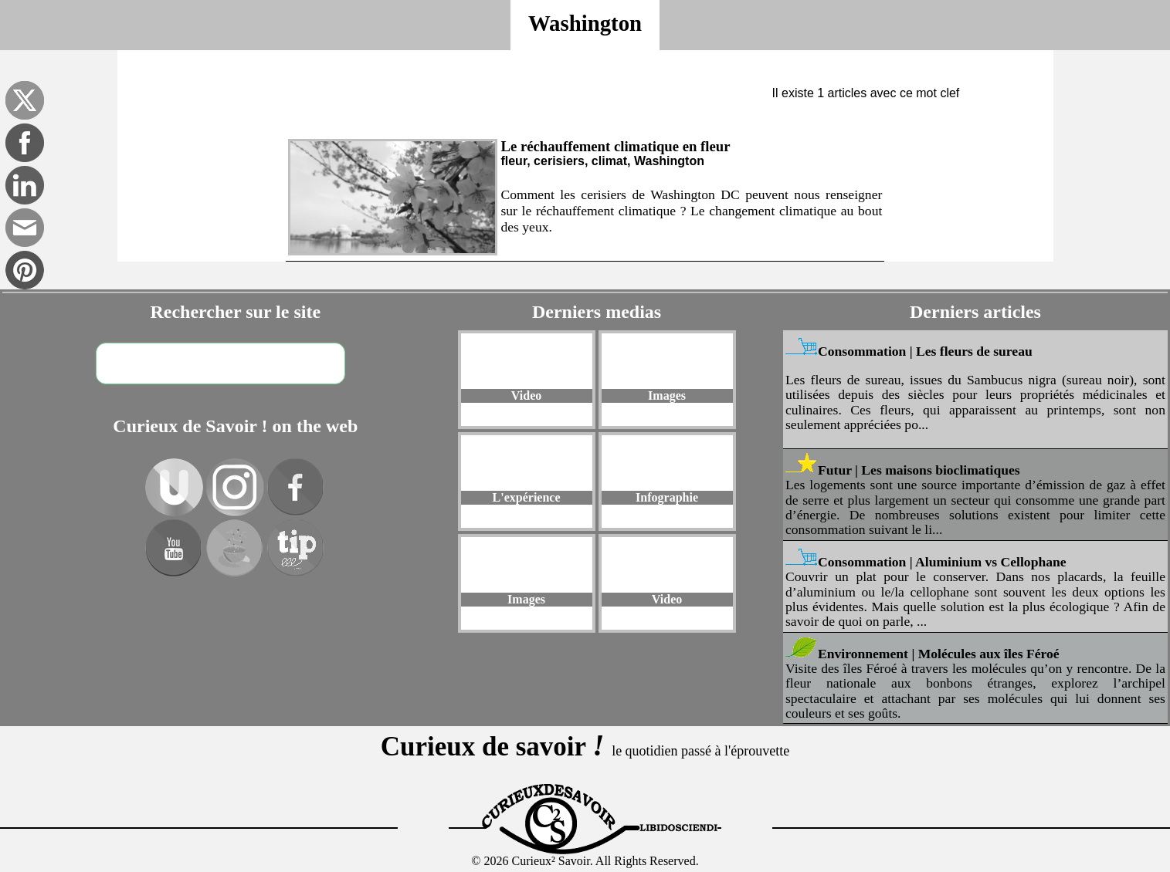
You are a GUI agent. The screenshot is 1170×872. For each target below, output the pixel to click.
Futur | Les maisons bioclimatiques (919, 474)
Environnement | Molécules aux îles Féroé (939, 656)
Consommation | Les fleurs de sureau (925, 355)
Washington (585, 23)
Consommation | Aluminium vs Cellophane (942, 565)
